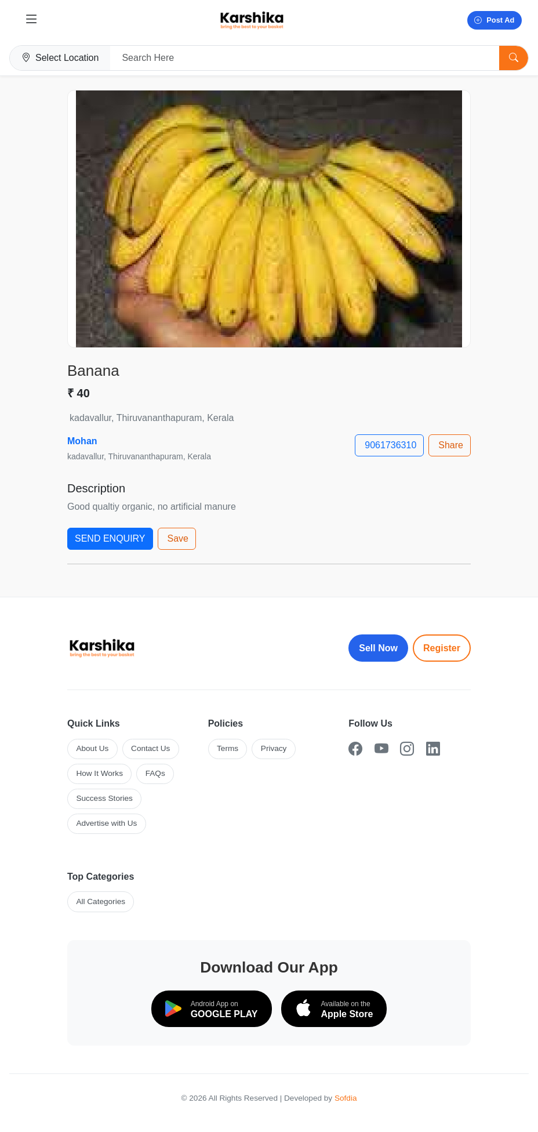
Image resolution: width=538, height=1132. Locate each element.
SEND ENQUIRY (110, 538)
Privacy (274, 748)
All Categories (100, 901)
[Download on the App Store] (334, 1008)
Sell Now (378, 648)
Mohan (82, 441)
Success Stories (104, 798)
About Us (92, 748)
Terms (227, 748)
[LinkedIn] (433, 749)
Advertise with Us (106, 823)
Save (178, 538)
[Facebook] (355, 749)
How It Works (99, 773)
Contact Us (150, 748)
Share (450, 445)
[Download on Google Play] (211, 1008)
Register (441, 648)
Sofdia (346, 1098)
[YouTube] (381, 749)
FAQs (155, 773)
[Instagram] (407, 749)
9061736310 (390, 445)
